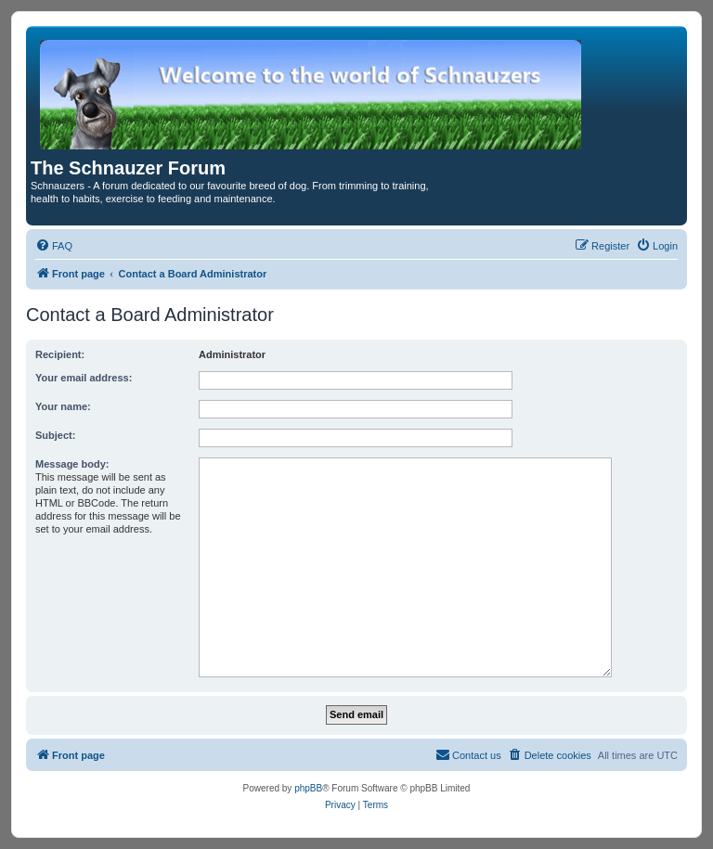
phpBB (308, 788)
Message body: (72, 464)
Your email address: (83, 377)
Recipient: (59, 354)
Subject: (55, 435)
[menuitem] (53, 246)
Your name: (63, 406)
